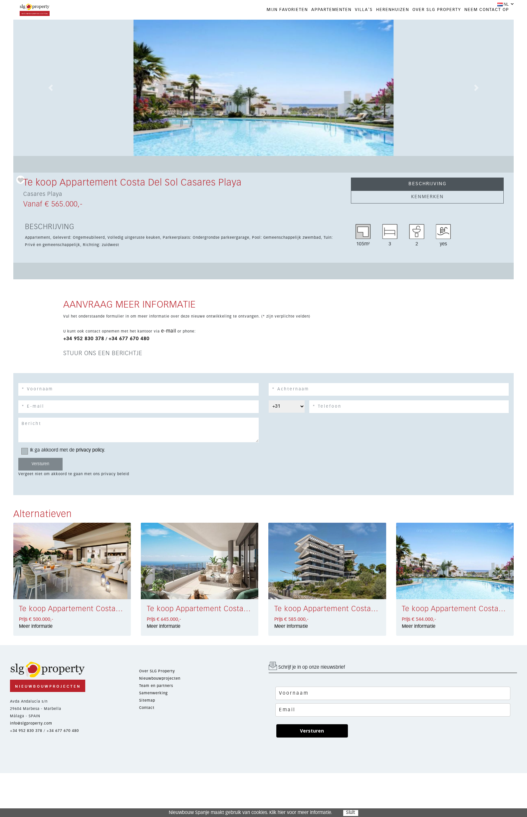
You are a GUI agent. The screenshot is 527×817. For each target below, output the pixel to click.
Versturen (312, 731)
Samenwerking (153, 693)
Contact (146, 708)
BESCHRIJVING (427, 184)
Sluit (350, 812)
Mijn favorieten (287, 10)
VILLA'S (364, 10)
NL (503, 4)
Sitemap (147, 700)
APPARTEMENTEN (331, 10)
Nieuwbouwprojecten (159, 678)
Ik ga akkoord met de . (65, 450)
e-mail (168, 331)
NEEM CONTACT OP (486, 10)
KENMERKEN (427, 197)
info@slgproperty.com (31, 723)
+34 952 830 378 (83, 339)
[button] (51, 88)
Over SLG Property (157, 671)
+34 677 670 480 (129, 339)
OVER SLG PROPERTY (436, 10)
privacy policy (90, 450)
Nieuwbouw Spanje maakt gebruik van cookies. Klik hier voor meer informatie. (250, 812)
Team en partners (156, 686)
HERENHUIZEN (392, 10)
